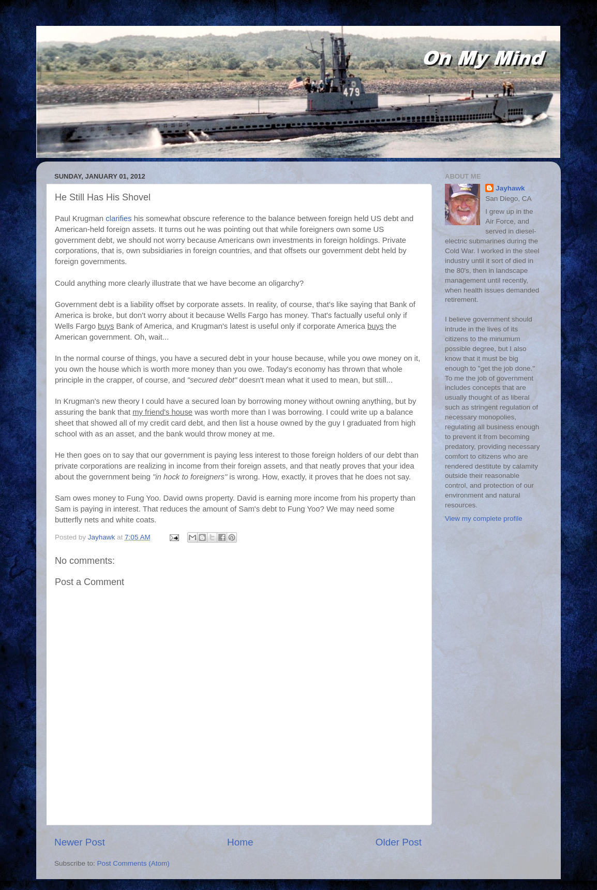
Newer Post (79, 842)
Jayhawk (510, 188)
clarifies (118, 218)
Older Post (399, 842)
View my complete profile (484, 518)
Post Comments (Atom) (133, 863)
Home (240, 842)
